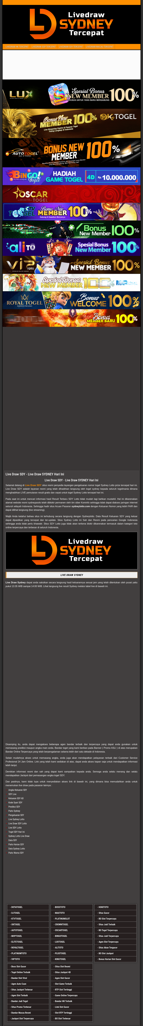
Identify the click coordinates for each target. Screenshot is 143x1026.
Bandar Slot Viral (19, 978)
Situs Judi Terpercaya (109, 936)
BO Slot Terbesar (63, 1018)
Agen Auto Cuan (18, 984)
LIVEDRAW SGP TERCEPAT (44, 46)
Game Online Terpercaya (66, 995)
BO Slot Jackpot (106, 953)
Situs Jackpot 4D (63, 972)
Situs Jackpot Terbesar (22, 989)
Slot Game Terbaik (63, 984)
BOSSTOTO (60, 907)
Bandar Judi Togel (19, 1001)
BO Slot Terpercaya (107, 918)
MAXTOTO (60, 913)
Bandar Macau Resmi (21, 1012)
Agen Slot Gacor (62, 978)
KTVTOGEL (16, 918)
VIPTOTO (15, 959)
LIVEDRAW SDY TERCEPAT (71, 46)
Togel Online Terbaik (20, 972)
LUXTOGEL (60, 941)
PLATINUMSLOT (62, 918)
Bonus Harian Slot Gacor (110, 959)
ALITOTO (59, 947)
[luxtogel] (72, 880)
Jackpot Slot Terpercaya (22, 1018)
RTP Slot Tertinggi (63, 989)
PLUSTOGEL (60, 953)
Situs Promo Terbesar (21, 1007)
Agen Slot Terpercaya (108, 941)
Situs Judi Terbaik (107, 924)
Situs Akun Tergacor (108, 947)
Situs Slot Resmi (62, 966)
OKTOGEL (15, 924)
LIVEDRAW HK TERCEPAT (17, 46)
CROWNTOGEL (61, 924)
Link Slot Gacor (62, 1007)
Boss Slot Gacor (18, 966)
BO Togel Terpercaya (108, 930)
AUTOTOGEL (17, 930)
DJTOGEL (15, 913)
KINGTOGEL (60, 959)
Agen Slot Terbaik (19, 995)
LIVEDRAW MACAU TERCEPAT (99, 46)
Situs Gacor (104, 913)
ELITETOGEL (17, 941)
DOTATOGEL (17, 907)
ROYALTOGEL (17, 947)
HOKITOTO (104, 907)
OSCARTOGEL (61, 930)
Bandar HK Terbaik (63, 1001)
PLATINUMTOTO (19, 953)
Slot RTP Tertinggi (63, 1012)
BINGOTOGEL (61, 936)
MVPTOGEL (16, 936)
